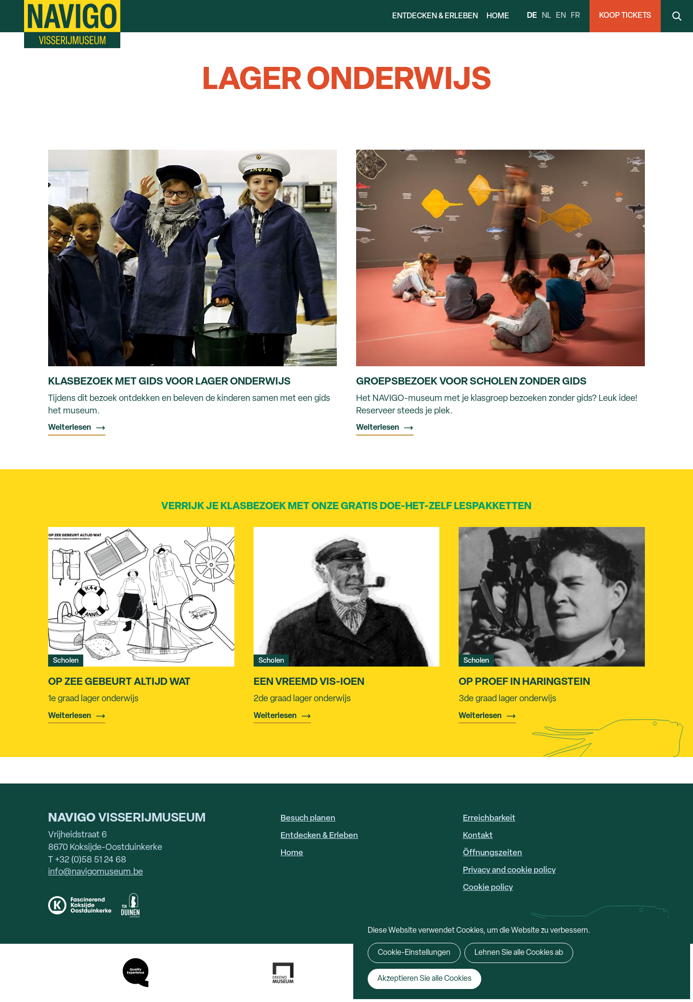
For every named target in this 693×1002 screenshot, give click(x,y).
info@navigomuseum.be (95, 872)
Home (498, 16)
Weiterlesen (69, 428)
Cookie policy (488, 888)
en (561, 16)
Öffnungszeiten (492, 853)
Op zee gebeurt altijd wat (119, 682)
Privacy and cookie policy (509, 870)
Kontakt (478, 836)
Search (677, 16)
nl (546, 16)
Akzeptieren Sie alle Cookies (424, 979)
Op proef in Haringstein (524, 682)
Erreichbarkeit (489, 818)
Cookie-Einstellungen (414, 953)
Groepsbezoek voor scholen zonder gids (471, 382)
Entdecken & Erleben (435, 16)
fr (575, 16)
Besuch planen (308, 818)
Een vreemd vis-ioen (309, 682)
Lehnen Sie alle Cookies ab (519, 953)
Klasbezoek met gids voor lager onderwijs (169, 382)
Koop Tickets (625, 16)
